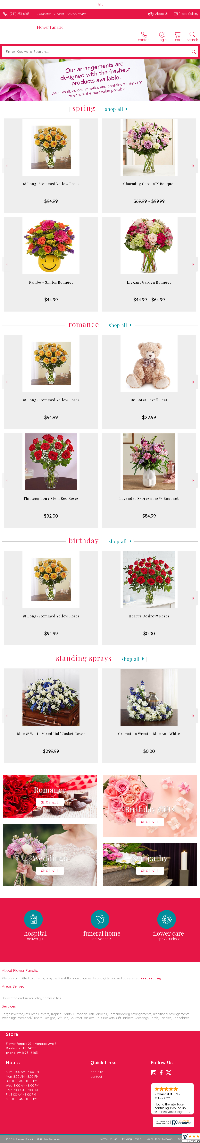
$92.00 (51, 516)
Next (194, 166)
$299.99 (51, 751)
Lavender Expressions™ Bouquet (149, 498)
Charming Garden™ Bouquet (149, 183)
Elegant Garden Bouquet (149, 282)
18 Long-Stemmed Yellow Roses (51, 183)
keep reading (151, 978)
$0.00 (149, 633)
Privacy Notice (131, 1139)
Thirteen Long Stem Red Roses (51, 498)
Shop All (114, 109)
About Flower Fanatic (20, 970)
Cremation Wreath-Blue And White (149, 733)
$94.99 (51, 201)
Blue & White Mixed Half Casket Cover (51, 733)
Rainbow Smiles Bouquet (51, 282)
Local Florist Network (159, 1139)
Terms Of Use (108, 1139)
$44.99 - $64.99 (149, 300)
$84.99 (149, 516)
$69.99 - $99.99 (149, 201)
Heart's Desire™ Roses (149, 616)
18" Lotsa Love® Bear (149, 400)
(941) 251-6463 (19, 14)
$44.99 (51, 300)
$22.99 (149, 417)
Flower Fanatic (50, 27)
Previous (6, 166)
